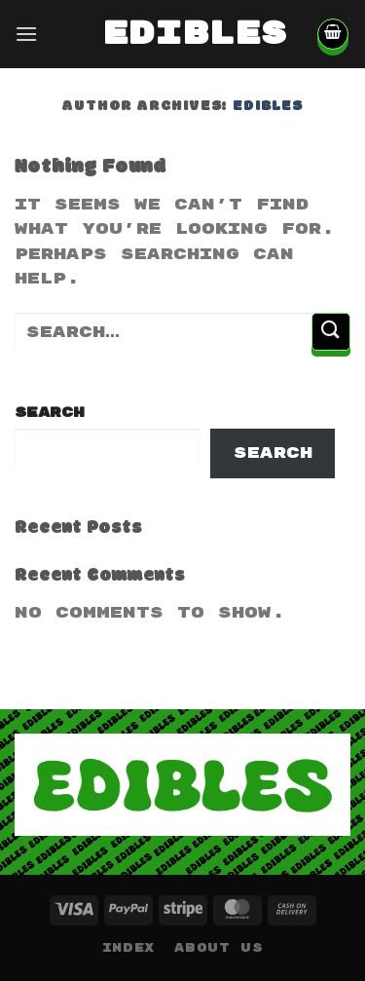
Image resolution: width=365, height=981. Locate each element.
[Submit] (330, 332)
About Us (218, 948)
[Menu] (26, 33)
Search (50, 412)
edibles (183, 34)
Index (128, 948)
